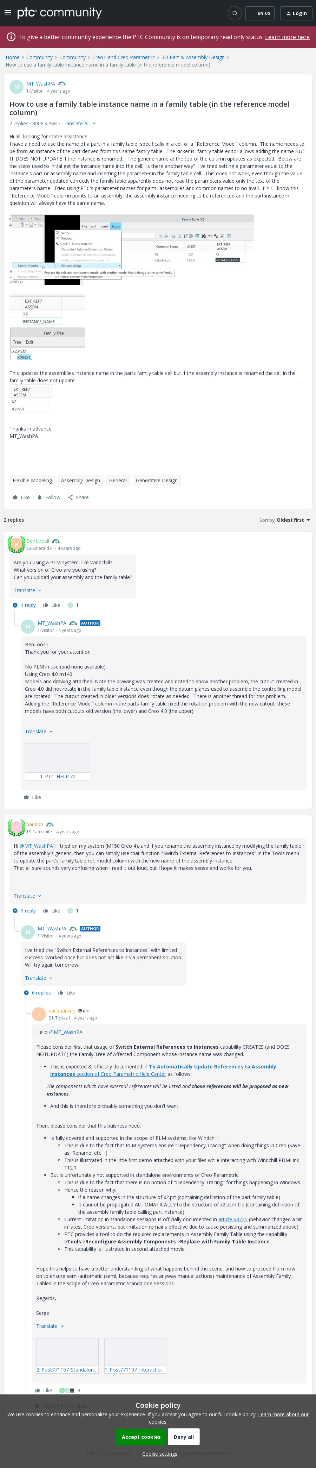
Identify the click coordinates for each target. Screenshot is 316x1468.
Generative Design (157, 480)
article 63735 (233, 1219)
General (118, 480)
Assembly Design (80, 480)
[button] (8, 14)
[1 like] (73, 605)
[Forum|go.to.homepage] (60, 13)
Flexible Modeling (32, 480)
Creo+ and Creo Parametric (123, 57)
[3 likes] (69, 1390)
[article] (158, 574)
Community (39, 57)
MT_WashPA (40, 83)
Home (13, 57)
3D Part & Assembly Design (193, 57)
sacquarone (62, 1010)
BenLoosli (37, 541)
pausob (34, 824)
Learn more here (287, 37)
